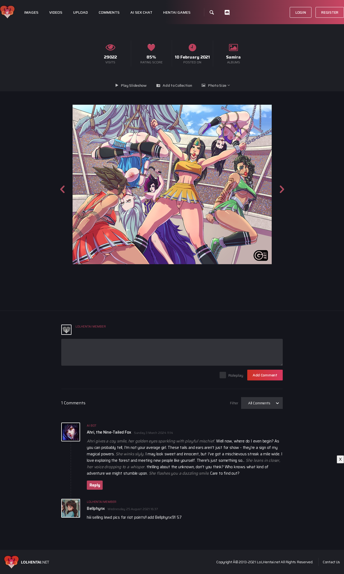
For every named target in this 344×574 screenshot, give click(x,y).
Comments (109, 12)
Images (31, 12)
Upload (80, 12)
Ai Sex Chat (141, 12)
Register (329, 12)
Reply (94, 485)
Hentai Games (177, 12)
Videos (55, 12)
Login (300, 12)
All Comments (259, 403)
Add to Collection (177, 85)
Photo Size (217, 85)
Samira (233, 57)
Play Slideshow (134, 85)
